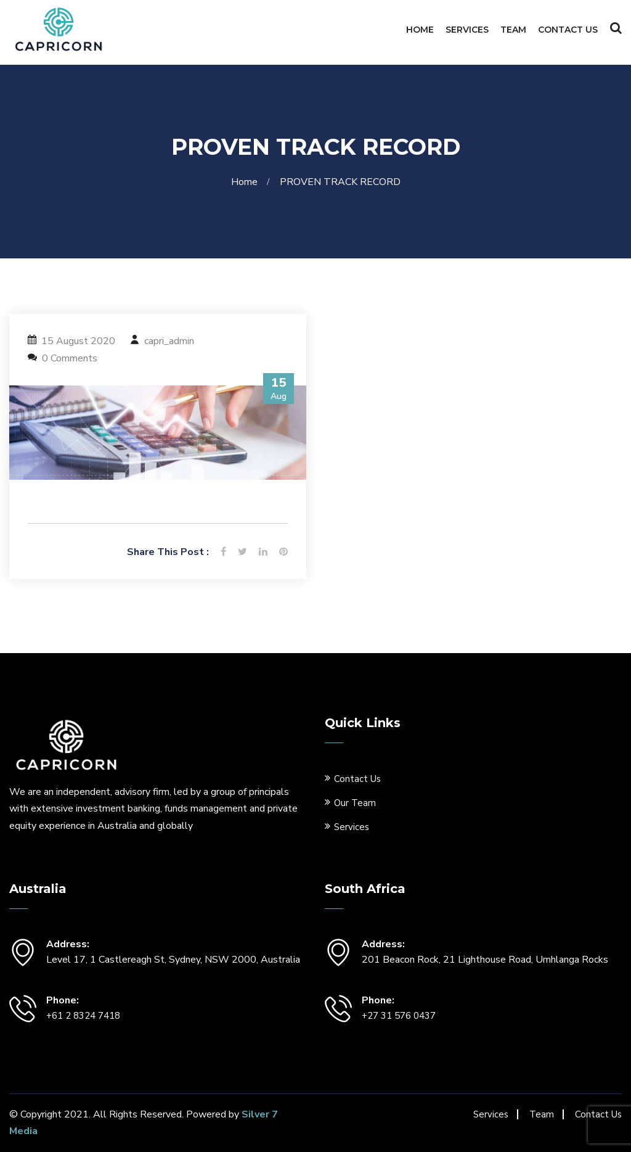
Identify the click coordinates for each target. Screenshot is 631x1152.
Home (420, 29)
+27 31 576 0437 (399, 1016)
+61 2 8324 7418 (83, 1016)
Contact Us (568, 29)
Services (467, 29)
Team (513, 29)
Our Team (355, 803)
